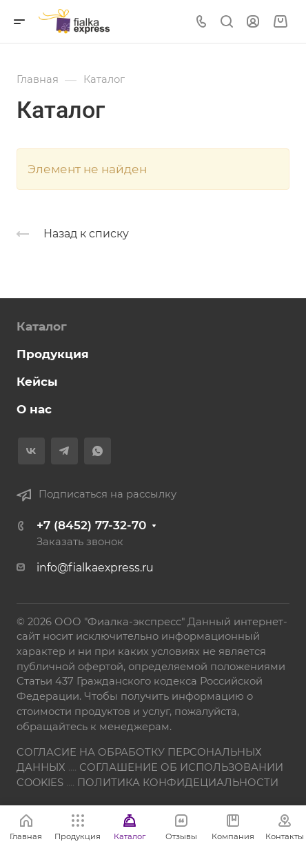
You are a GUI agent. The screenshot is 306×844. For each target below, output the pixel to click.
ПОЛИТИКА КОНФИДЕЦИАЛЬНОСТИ (177, 782)
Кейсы (37, 382)
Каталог (42, 326)
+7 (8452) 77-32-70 (91, 525)
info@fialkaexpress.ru (95, 567)
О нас (34, 409)
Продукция (53, 354)
